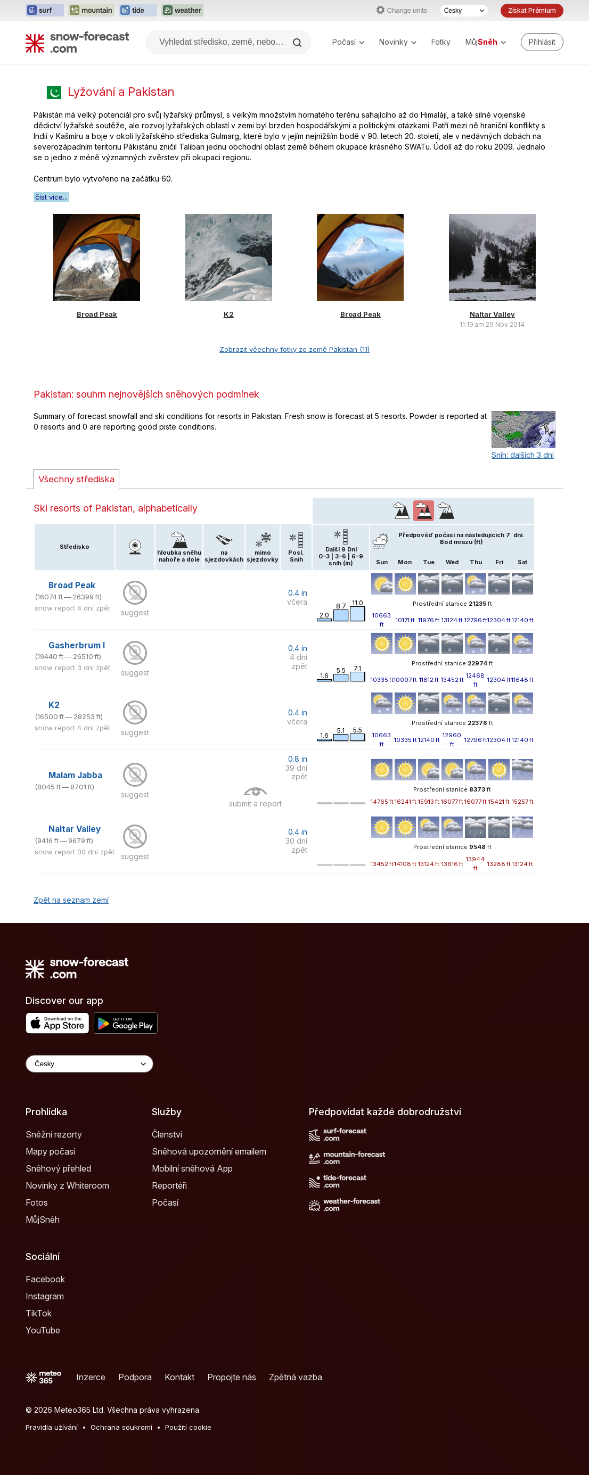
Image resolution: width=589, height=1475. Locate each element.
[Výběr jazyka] (464, 11)
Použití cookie (188, 1427)
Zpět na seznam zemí (71, 899)
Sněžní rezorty (54, 1134)
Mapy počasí (50, 1151)
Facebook (45, 1279)
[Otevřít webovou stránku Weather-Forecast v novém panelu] (182, 11)
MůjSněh (43, 1219)
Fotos (37, 1202)
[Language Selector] (89, 1064)
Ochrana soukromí (121, 1427)
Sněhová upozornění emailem (209, 1151)
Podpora (135, 1377)
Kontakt (179, 1377)
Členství (167, 1134)
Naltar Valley (492, 314)
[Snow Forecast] (77, 42)
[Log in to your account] (542, 42)
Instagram (45, 1296)
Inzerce (90, 1377)
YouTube (43, 1330)
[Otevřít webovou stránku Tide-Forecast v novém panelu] (138, 11)
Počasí (348, 41)
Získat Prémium (532, 10)
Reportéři (169, 1185)
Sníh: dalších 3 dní (523, 454)
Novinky (397, 41)
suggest (135, 612)
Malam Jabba (75, 775)
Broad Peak (97, 314)
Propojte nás (231, 1377)
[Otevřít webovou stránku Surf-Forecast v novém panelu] (45, 11)
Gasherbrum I (76, 645)
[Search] (298, 42)
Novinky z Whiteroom (67, 1185)
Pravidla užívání (52, 1427)
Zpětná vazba (295, 1377)
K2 (229, 314)
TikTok (39, 1313)
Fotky (441, 41)
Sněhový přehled (58, 1168)
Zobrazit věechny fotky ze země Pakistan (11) (294, 349)
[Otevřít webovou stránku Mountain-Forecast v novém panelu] (91, 11)
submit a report (255, 803)
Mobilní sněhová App (192, 1168)
